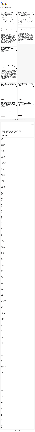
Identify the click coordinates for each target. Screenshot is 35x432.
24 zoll (2, 205)
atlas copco (2, 241)
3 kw (1, 211)
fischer (2, 282)
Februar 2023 (3, 185)
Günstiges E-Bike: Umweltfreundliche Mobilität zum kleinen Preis (8, 13)
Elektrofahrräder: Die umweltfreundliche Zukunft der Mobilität (7, 29)
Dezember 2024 (3, 158)
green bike (2, 301)
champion (2, 253)
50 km (2, 224)
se (1, 385)
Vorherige (10, 119)
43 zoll (2, 216)
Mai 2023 (2, 181)
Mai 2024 (2, 167)
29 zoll (2, 210)
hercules (2, 311)
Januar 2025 (3, 157)
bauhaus (2, 242)
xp (1, 421)
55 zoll (2, 228)
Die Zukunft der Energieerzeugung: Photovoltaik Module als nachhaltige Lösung (25, 84)
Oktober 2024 (3, 161)
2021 (1, 204)
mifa (1, 348)
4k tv (1, 222)
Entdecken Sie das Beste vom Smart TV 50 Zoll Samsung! (9, 132)
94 (19, 119)
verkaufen (2, 407)
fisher (2, 283)
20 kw (2, 198)
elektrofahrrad (9, 14)
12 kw (2, 193)
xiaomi (2, 420)
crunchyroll (2, 257)
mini (1, 349)
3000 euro (2, 212)
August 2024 (3, 163)
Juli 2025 (2, 150)
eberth (2, 270)
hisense (2, 314)
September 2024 (3, 162)
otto (1, 361)
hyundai (2, 319)
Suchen (33, 124)
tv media (2, 403)
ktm (1, 335)
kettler (2, 324)
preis (1, 371)
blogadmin (2, 14)
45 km (23, 14)
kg (1, 325)
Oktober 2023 (3, 175)
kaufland (2, 323)
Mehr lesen (3, 26)
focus (2, 287)
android (2, 240)
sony (1, 391)
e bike (6, 14)
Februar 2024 (3, 170)
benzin (2, 246)
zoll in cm (2, 426)
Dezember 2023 (3, 173)
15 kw (2, 194)
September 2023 (3, 176)
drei (1, 266)
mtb (1, 354)
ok (1, 360)
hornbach (2, 318)
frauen (2, 289)
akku (1, 235)
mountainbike (3, 353)
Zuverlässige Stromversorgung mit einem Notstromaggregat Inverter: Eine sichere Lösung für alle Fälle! (8, 103)
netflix (2, 355)
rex (1, 378)
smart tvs (2, 389)
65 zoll (2, 230)
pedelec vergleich (3, 366)
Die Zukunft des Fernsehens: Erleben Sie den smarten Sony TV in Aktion (11, 131)
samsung (23, 104)
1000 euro (2, 192)
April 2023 (2, 182)
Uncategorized (7, 50)
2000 (1, 200)
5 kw (1, 223)
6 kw (1, 229)
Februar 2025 (3, 156)
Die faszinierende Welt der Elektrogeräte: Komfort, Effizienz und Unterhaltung (8, 48)
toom (1, 401)
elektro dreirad (3, 272)
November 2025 (3, 145)
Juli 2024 (2, 164)
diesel (2, 263)
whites (2, 415)
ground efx (2, 302)
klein (1, 331)
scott (1, 384)
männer (2, 342)
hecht (2, 308)
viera (1, 409)
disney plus (2, 265)
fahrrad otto (2, 278)
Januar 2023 (3, 186)
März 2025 (2, 155)
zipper (2, 425)
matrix (2, 343)
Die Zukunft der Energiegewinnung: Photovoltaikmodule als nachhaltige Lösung (8, 84)
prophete (2, 373)
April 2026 (2, 139)
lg (1, 336)
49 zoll (2, 218)
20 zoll (2, 199)
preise (2, 372)
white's (2, 414)
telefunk (2, 396)
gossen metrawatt (3, 300)
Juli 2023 (2, 179)
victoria (2, 408)
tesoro (2, 397)
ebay (1, 269)
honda (2, 317)
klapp (2, 329)
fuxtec (2, 294)
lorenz (2, 337)
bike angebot (3, 247)
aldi (1, 236)
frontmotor (2, 290)
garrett (2, 295)
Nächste (24, 119)
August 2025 (3, 149)
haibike (2, 306)
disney (2, 264)
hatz (1, 307)
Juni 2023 (2, 180)
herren (2, 312)
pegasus (2, 367)
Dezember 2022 (3, 187)
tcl (1, 395)
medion (2, 347)
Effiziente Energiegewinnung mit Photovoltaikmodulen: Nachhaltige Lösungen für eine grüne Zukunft (8, 66)
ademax (2, 234)
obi (1, 359)
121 (22, 119)
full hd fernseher (3, 293)
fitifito (2, 284)
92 (15, 119)
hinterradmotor (3, 313)
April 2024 (2, 168)
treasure (2, 402)
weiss (2, 413)
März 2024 (2, 169)
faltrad (2, 281)
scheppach (2, 383)
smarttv (2, 390)
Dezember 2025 (3, 144)
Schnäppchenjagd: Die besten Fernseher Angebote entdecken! (24, 103)
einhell (2, 271)
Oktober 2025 (3, 146)
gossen (2, 299)
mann (2, 341)
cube (1, 258)
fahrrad (2, 277)
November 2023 (3, 174)
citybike (2, 254)
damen (2, 259)
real (1, 377)
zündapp (2, 427)
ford (1, 288)
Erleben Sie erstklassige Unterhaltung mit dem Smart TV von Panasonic (11, 130)
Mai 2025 (2, 152)
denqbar (2, 260)
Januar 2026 (3, 143)
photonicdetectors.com (5, 7)
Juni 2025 (2, 151)
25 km (2, 206)
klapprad (2, 330)
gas (1, 296)
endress (2, 275)
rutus (1, 379)
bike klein (2, 248)
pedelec (12, 14)
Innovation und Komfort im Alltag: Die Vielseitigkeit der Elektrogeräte (26, 29)
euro (1, 276)
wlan (1, 419)
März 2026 (2, 140)
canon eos (2, 252)
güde (1, 305)
